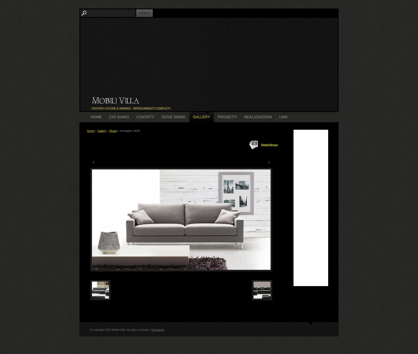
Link (283, 117)
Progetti (227, 117)
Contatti (145, 117)
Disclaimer (157, 329)
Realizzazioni (258, 117)
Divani (113, 130)
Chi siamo (119, 117)
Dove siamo (174, 117)
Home (96, 117)
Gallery (201, 117)
